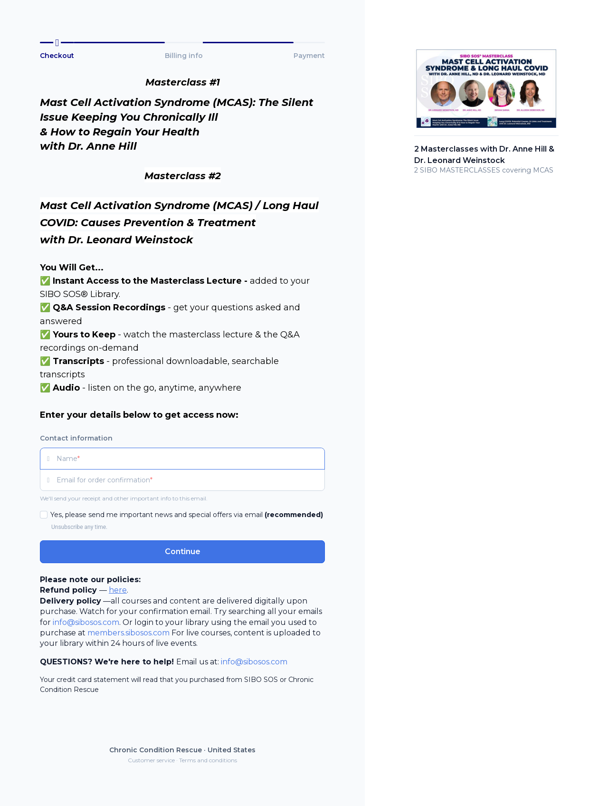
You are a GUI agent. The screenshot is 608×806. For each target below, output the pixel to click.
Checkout (57, 55)
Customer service (151, 760)
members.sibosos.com (128, 632)
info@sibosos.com (86, 622)
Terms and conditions (208, 760)
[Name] (191, 458)
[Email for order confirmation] (191, 480)
